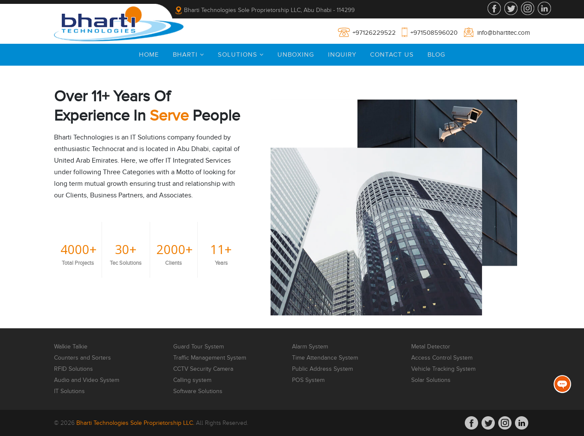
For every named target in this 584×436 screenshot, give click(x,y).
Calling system (192, 380)
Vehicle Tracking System (443, 369)
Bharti (188, 54)
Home (149, 54)
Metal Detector (430, 346)
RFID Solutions (73, 369)
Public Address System (322, 369)
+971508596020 (434, 32)
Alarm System (310, 346)
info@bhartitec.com (503, 32)
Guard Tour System (198, 346)
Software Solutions (198, 391)
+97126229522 (374, 32)
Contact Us (392, 54)
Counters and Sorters (82, 357)
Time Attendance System (325, 357)
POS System (308, 380)
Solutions (241, 54)
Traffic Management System (209, 357)
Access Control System (442, 357)
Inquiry (342, 54)
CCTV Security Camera (203, 369)
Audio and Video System (86, 380)
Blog (436, 54)
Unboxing (295, 54)
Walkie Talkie (70, 346)
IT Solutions (69, 391)
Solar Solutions (431, 380)
